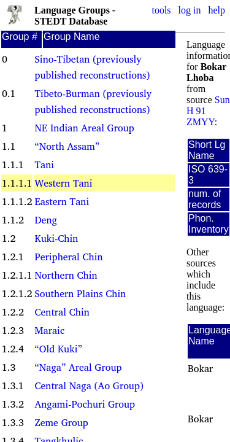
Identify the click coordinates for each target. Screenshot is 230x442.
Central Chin (61, 312)
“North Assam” (66, 146)
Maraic (49, 330)
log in (189, 10)
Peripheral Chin (68, 257)
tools (161, 10)
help (216, 10)
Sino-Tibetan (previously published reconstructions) (92, 67)
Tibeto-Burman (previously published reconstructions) (92, 101)
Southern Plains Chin (80, 293)
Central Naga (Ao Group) (88, 386)
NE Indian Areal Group (84, 128)
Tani (44, 165)
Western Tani (63, 183)
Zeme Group (61, 422)
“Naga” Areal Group (77, 367)
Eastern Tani (61, 201)
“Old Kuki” (58, 349)
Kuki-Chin (56, 238)
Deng (45, 220)
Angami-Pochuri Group (84, 404)
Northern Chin (65, 275)
